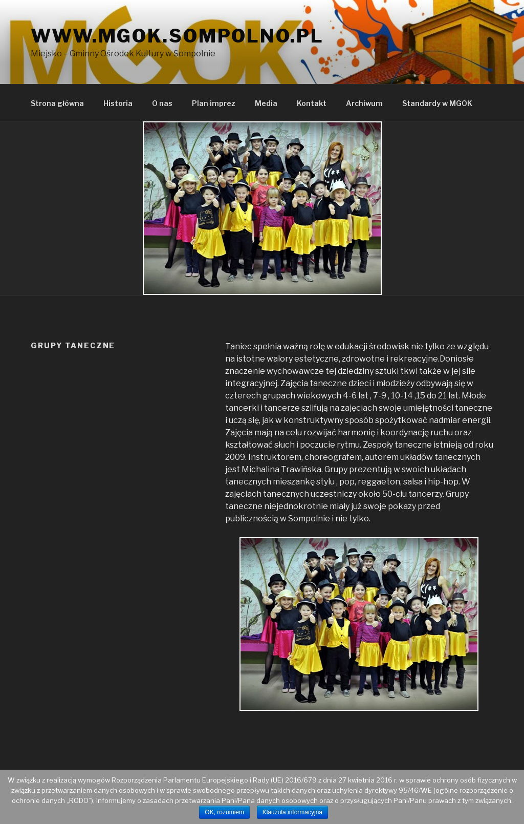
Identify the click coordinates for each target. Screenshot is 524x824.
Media (266, 103)
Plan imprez (213, 103)
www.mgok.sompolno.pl (177, 36)
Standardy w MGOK (437, 103)
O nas (162, 103)
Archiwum (364, 103)
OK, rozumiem (224, 812)
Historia (118, 103)
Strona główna (57, 103)
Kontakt (311, 103)
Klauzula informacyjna (292, 812)
